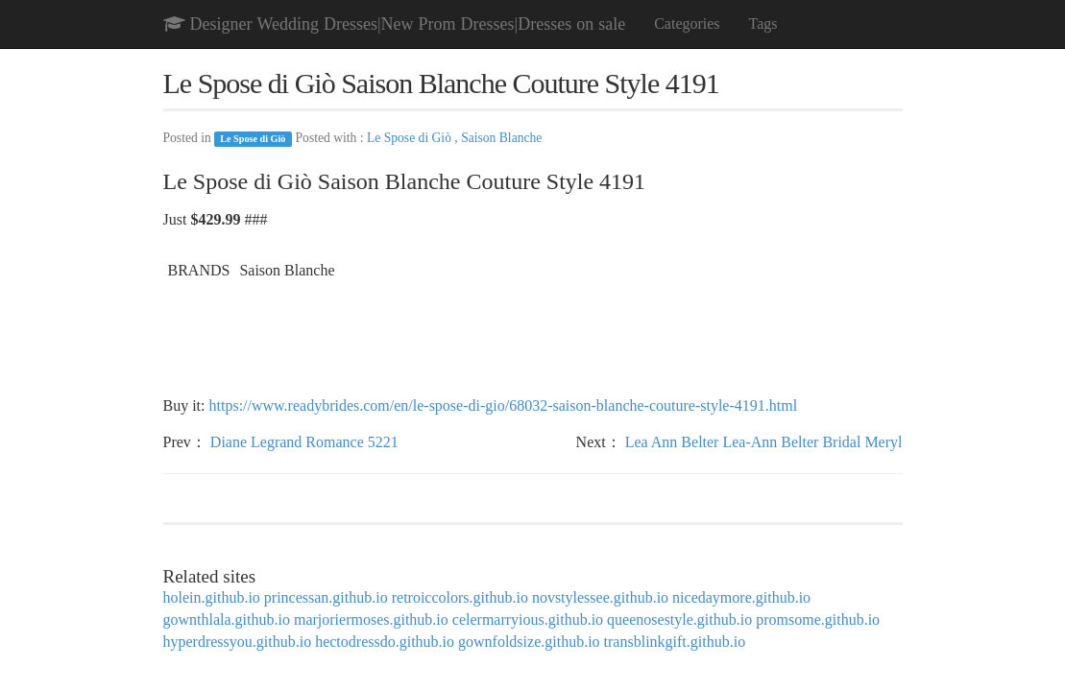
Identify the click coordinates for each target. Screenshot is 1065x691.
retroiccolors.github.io (460, 597)
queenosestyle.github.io (679, 619)
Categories (686, 23)
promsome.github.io (818, 619)
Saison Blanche (501, 138)
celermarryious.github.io (527, 619)
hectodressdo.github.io (384, 641)
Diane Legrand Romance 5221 (304, 442)
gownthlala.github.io (226, 619)
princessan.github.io (326, 597)
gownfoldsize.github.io (529, 641)
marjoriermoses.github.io (371, 619)
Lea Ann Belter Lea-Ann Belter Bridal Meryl (764, 442)
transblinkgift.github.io (675, 641)
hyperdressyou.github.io (237, 641)
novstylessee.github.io (600, 597)
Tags (763, 23)
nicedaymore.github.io (741, 597)
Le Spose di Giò (252, 138)
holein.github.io (211, 597)
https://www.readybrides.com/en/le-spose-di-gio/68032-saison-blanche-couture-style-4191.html (503, 405)
